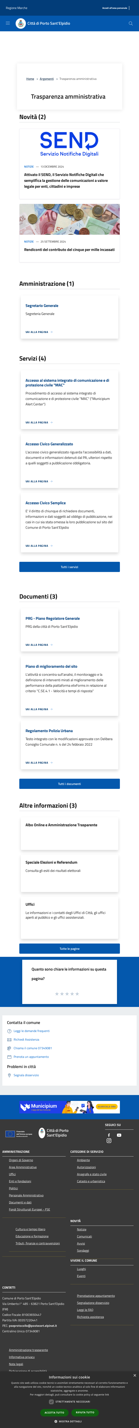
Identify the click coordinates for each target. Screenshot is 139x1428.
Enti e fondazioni (20, 1181)
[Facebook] (109, 1135)
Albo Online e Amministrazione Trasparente (61, 825)
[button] (69, 1421)
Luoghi (81, 1269)
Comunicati (84, 1236)
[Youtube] (119, 1135)
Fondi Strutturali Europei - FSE (29, 1209)
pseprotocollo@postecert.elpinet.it (33, 1325)
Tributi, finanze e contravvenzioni (38, 1243)
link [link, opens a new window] (107, 1394)
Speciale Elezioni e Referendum (51, 862)
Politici (13, 1188)
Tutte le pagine (70, 948)
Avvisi (81, 1243)
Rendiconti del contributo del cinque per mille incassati (69, 249)
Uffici (30, 904)
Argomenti (47, 78)
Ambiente (83, 1160)
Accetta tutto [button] (54, 1412)
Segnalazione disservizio (93, 1302)
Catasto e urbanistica (91, 1181)
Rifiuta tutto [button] (85, 1412)
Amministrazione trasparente (28, 1350)
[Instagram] (109, 1141)
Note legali (16, 1364)
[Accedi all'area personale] (114, 8)
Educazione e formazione (32, 1236)
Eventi (81, 1276)
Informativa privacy (22, 1357)
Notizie (29, 166)
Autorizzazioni (86, 1167)
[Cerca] (130, 23)
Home (30, 78)
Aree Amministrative (23, 1167)
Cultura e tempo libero (30, 1229)
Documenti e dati (20, 1202)
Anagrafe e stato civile (92, 1174)
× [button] (134, 1375)
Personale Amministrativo (26, 1195)
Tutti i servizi (69, 567)
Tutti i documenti (69, 783)
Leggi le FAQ (85, 1309)
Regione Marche (16, 7)
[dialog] (69, 1399)
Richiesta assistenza (90, 1316)
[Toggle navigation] (7, 23)
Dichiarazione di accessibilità (28, 1371)
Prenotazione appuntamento (96, 1295)
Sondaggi (83, 1250)
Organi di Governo (21, 1160)
